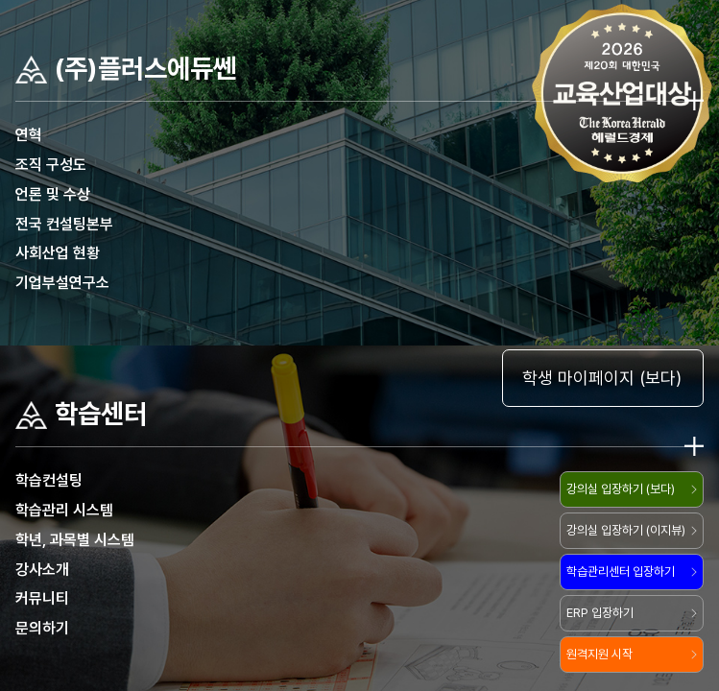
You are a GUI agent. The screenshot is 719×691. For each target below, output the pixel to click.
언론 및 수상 (52, 194)
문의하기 (42, 628)
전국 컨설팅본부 (64, 224)
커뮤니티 (42, 598)
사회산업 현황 (57, 253)
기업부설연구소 (62, 283)
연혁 (28, 135)
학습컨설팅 (49, 480)
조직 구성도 (50, 164)
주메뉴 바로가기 (0, 0)
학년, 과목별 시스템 (74, 540)
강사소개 (42, 569)
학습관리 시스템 (64, 510)
